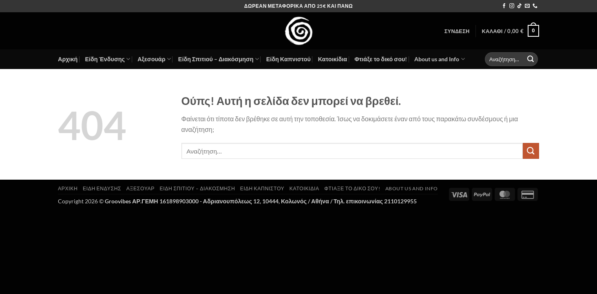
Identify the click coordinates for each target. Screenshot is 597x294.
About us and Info (439, 59)
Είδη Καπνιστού (288, 59)
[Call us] (535, 6)
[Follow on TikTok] (519, 6)
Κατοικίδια (332, 59)
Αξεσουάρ (154, 59)
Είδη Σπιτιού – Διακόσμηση (218, 59)
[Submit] (530, 59)
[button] (457, 31)
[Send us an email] (527, 6)
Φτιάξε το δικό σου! (380, 59)
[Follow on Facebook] (504, 6)
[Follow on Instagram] (511, 6)
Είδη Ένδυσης (107, 59)
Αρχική (67, 59)
